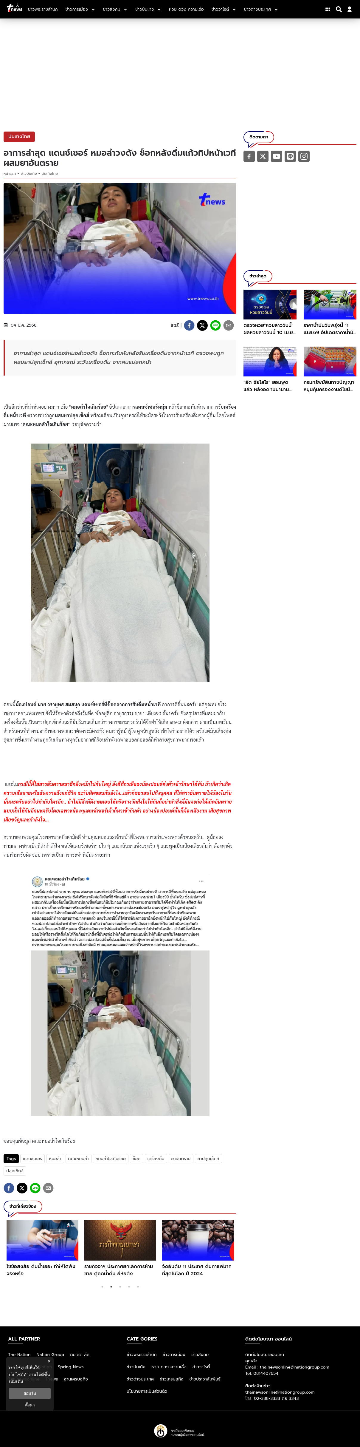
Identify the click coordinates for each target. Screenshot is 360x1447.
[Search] (340, 9)
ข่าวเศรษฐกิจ (171, 1379)
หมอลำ (55, 1159)
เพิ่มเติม (16, 1381)
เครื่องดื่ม (156, 1159)
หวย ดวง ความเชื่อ (169, 1367)
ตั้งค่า (30, 1405)
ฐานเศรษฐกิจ (76, 1379)
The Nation (19, 1355)
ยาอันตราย (181, 1159)
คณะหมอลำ (78, 1159)
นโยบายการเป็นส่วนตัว (147, 1391)
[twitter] (202, 325)
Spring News (71, 1367)
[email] (228, 325)
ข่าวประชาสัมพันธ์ (205, 1379)
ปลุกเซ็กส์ (15, 1171)
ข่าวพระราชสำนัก (142, 1355)
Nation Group (50, 1355)
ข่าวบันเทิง (29, 173)
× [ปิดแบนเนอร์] (49, 1361)
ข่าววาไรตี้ (201, 1367)
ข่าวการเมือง (174, 1355)
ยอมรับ (30, 1393)
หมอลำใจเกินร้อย (111, 1159)
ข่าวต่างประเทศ (140, 1379)
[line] (215, 325)
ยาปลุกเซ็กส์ (208, 1159)
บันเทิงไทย (50, 173)
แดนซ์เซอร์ (32, 1159)
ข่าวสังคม (200, 1355)
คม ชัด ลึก (79, 1355)
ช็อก (136, 1159)
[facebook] (189, 325)
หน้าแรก (10, 173)
